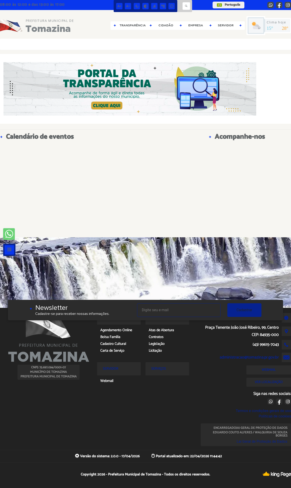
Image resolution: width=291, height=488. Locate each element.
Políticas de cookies (275, 416)
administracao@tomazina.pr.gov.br (249, 357)
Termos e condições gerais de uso (263, 411)
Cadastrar (244, 310)
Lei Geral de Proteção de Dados (262, 441)
